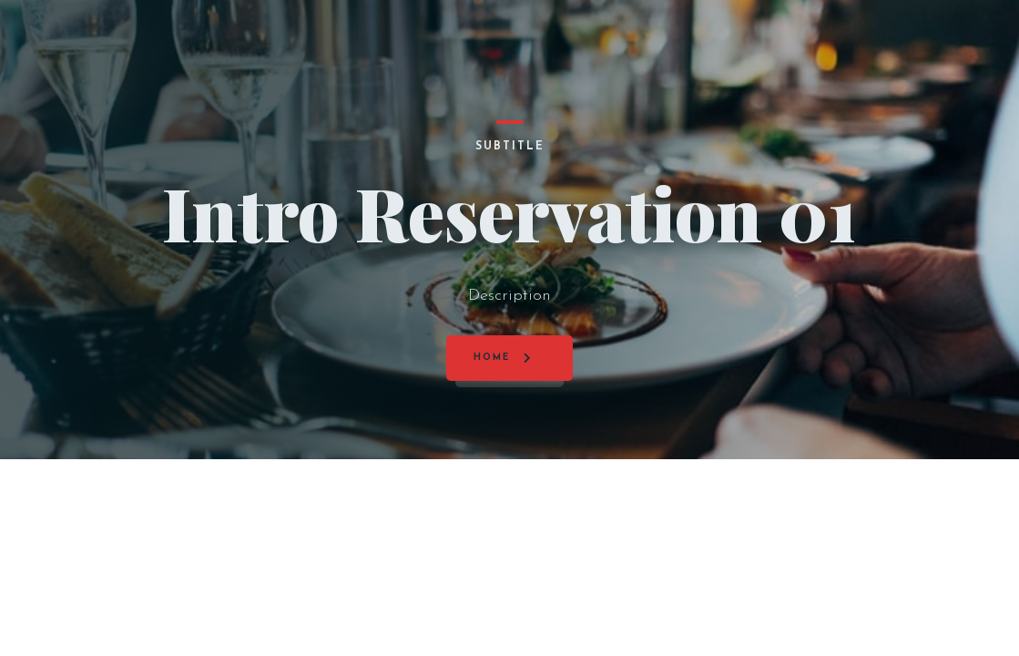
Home (492, 358)
